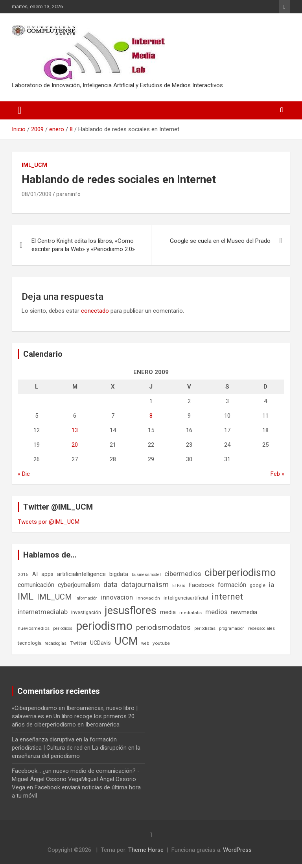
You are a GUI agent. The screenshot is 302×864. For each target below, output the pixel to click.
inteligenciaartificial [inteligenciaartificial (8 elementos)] (186, 598)
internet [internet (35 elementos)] (227, 596)
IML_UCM (34, 165)
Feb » (277, 473)
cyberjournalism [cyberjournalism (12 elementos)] (79, 585)
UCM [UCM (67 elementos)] (126, 641)
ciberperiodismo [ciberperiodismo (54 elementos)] (240, 572)
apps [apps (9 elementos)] (47, 574)
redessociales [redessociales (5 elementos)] (261, 628)
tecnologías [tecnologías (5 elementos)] (55, 643)
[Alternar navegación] (20, 110)
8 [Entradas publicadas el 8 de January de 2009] (151, 415)
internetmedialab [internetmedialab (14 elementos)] (43, 612)
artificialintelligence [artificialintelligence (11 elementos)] (81, 574)
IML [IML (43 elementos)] (25, 596)
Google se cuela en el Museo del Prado (220, 240)
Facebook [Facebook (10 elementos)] (201, 585)
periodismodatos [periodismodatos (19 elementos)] (163, 627)
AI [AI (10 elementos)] (35, 574)
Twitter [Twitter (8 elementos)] (78, 643)
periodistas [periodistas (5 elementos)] (204, 628)
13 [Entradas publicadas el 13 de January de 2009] (75, 430)
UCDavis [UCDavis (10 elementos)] (100, 642)
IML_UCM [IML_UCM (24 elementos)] (54, 597)
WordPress (237, 849)
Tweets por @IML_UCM (48, 521)
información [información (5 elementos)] (87, 598)
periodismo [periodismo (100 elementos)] (104, 626)
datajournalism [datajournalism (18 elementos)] (145, 584)
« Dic (24, 473)
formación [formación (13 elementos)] (232, 585)
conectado (95, 310)
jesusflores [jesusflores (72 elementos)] (131, 610)
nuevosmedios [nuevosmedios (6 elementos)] (34, 628)
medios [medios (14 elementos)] (216, 612)
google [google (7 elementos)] (257, 585)
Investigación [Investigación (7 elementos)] (86, 612)
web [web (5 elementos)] (145, 643)
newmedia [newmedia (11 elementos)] (244, 612)
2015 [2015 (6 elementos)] (23, 574)
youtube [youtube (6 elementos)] (161, 643)
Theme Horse (146, 849)
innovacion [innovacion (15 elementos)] (117, 597)
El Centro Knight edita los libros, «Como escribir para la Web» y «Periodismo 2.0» (83, 245)
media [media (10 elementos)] (168, 612)
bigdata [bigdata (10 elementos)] (118, 574)
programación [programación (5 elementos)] (232, 628)
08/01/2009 (37, 194)
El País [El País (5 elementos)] (178, 585)
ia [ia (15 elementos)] (271, 585)
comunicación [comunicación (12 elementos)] (36, 585)
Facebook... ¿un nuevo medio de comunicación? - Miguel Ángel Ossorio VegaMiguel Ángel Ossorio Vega (76, 779)
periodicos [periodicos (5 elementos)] (62, 628)
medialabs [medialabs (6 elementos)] (190, 612)
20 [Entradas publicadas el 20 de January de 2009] (75, 444)
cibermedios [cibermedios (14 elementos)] (182, 574)
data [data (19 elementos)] (110, 584)
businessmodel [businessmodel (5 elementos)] (146, 574)
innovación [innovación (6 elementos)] (148, 598)
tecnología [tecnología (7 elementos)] (30, 643)
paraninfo (68, 194)
